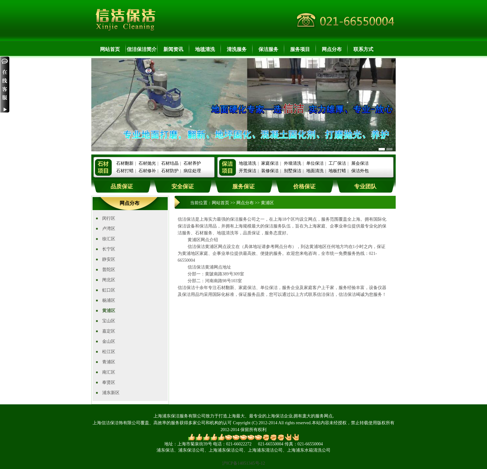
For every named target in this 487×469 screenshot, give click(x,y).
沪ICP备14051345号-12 (243, 463)
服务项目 (300, 49)
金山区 (108, 341)
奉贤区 (108, 382)
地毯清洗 (205, 49)
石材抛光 (147, 163)
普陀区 (108, 269)
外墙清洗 (292, 163)
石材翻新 (125, 163)
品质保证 (122, 186)
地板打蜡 (337, 170)
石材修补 (147, 170)
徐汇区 (108, 239)
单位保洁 (315, 163)
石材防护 (170, 170)
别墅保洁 (292, 170)
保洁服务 (268, 49)
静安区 (108, 259)
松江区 (108, 351)
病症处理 (192, 170)
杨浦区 (108, 300)
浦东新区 (111, 392)
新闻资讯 (173, 49)
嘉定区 (108, 331)
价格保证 (304, 186)
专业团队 (365, 186)
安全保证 (182, 186)
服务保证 (243, 186)
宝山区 (108, 321)
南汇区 (108, 372)
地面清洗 (315, 170)
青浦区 (108, 362)
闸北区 (108, 280)
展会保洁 (360, 163)
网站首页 (110, 49)
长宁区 (108, 249)
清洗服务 (237, 49)
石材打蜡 (125, 170)
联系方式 (363, 49)
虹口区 (108, 290)
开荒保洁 (247, 170)
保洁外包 (360, 170)
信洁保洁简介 (142, 49)
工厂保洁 (337, 163)
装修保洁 (270, 170)
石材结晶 (170, 163)
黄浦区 (108, 310)
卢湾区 (108, 228)
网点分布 (332, 49)
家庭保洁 (270, 163)
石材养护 (192, 163)
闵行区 (108, 218)
